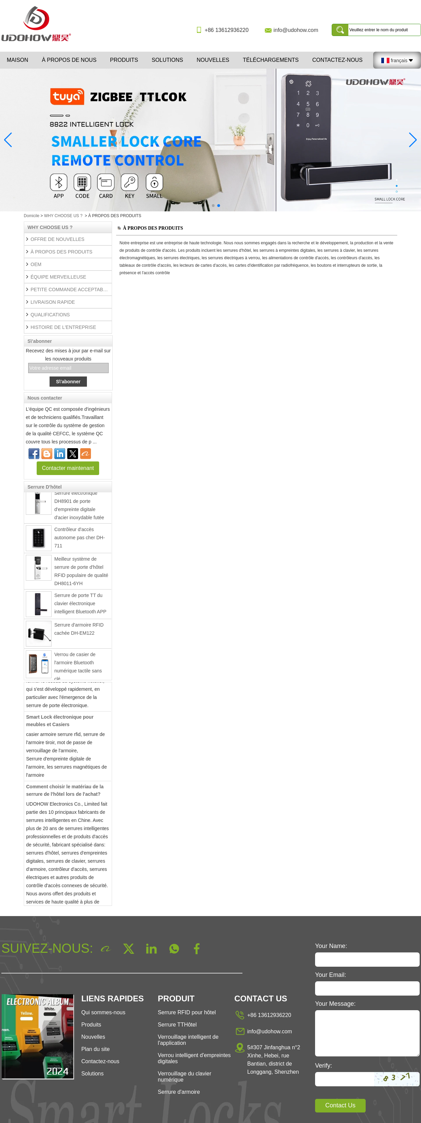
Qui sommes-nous (103, 1012)
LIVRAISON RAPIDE (53, 302)
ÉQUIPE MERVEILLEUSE (58, 277)
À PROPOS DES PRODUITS (61, 252)
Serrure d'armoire (179, 1092)
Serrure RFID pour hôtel (187, 1012)
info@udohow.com (295, 30)
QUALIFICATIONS (50, 314)
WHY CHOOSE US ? (63, 215)
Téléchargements (270, 60)
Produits (124, 60)
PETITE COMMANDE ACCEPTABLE (70, 289)
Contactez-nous (337, 60)
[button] (202, 205)
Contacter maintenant (68, 468)
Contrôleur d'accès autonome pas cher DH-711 (79, 540)
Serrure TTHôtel (177, 1025)
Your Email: (330, 974)
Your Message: (335, 1003)
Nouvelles (213, 60)
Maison (17, 60)
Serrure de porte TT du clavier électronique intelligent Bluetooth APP (80, 606)
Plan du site (95, 1049)
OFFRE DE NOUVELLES (58, 239)
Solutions (167, 60)
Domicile (31, 215)
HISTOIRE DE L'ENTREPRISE (63, 327)
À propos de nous (69, 60)
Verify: (323, 1065)
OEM (36, 264)
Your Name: (331, 946)
